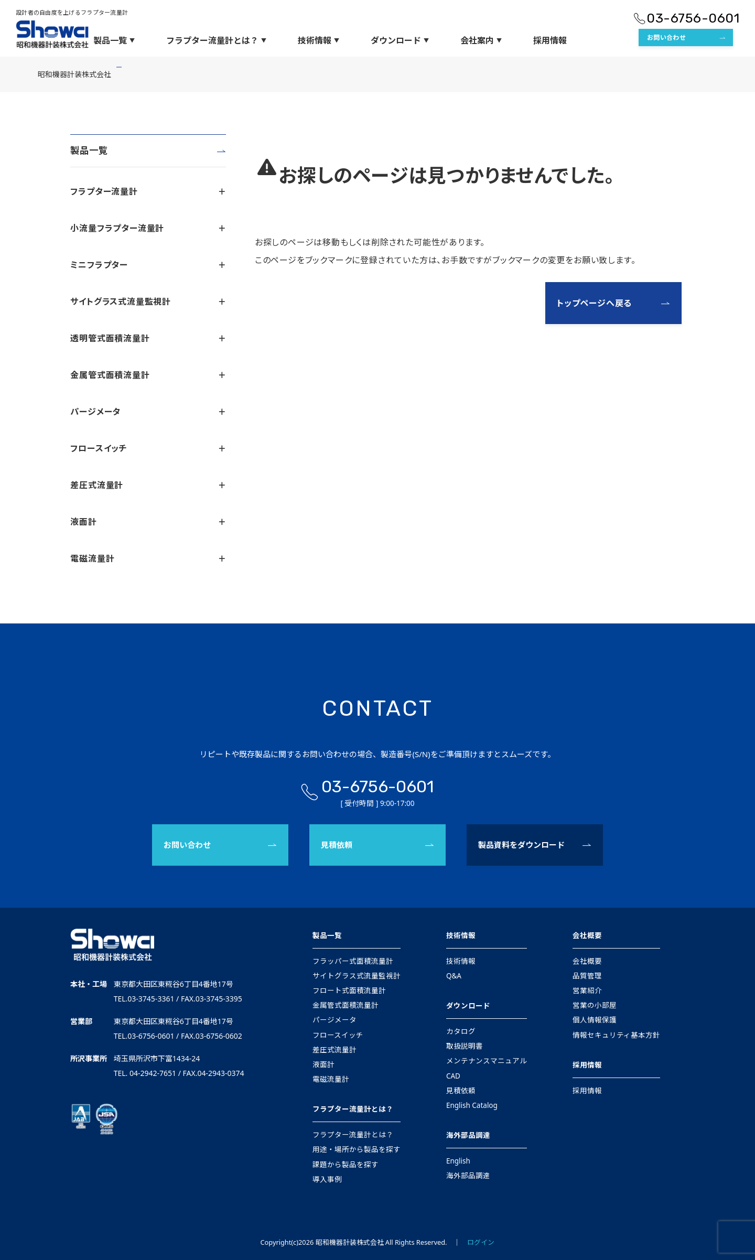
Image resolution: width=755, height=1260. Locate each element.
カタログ (461, 1031)
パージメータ (147, 411)
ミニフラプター (147, 264)
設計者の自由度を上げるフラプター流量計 (72, 12)
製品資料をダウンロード (521, 844)
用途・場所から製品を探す (356, 1149)
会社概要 (587, 935)
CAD (453, 1076)
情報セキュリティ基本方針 (616, 1035)
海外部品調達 (468, 1135)
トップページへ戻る (594, 303)
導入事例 (327, 1179)
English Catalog (472, 1105)
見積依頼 (336, 844)
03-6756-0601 (692, 18)
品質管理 (587, 976)
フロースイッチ (147, 448)
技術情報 (318, 40)
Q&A (453, 976)
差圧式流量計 (147, 485)
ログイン (480, 1242)
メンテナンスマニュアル (486, 1060)
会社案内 (481, 40)
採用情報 (550, 40)
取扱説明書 (464, 1046)
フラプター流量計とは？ (216, 40)
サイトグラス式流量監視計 (147, 301)
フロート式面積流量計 (349, 990)
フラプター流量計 (147, 191)
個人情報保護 (595, 1020)
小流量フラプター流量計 (147, 228)
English (458, 1161)
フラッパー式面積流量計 (352, 961)
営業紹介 (587, 990)
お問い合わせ (666, 37)
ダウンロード (400, 40)
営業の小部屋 (595, 1005)
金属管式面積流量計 (147, 375)
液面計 (147, 521)
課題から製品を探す (345, 1164)
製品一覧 (114, 40)
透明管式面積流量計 (147, 338)
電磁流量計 (147, 558)
